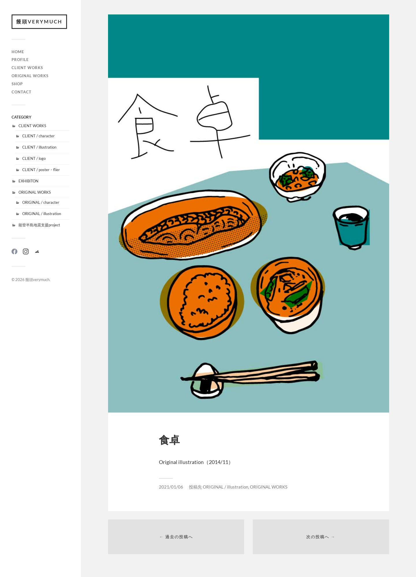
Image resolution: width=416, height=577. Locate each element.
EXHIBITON (28, 181)
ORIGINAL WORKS (30, 75)
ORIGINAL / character (40, 202)
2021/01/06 (171, 486)
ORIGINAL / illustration (41, 213)
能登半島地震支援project (39, 225)
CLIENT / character (38, 136)
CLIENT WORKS (27, 67)
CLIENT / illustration (39, 147)
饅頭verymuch (39, 22)
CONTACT (21, 92)
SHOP (17, 84)
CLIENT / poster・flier (41, 169)
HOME (18, 51)
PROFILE (20, 59)
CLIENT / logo (34, 158)
